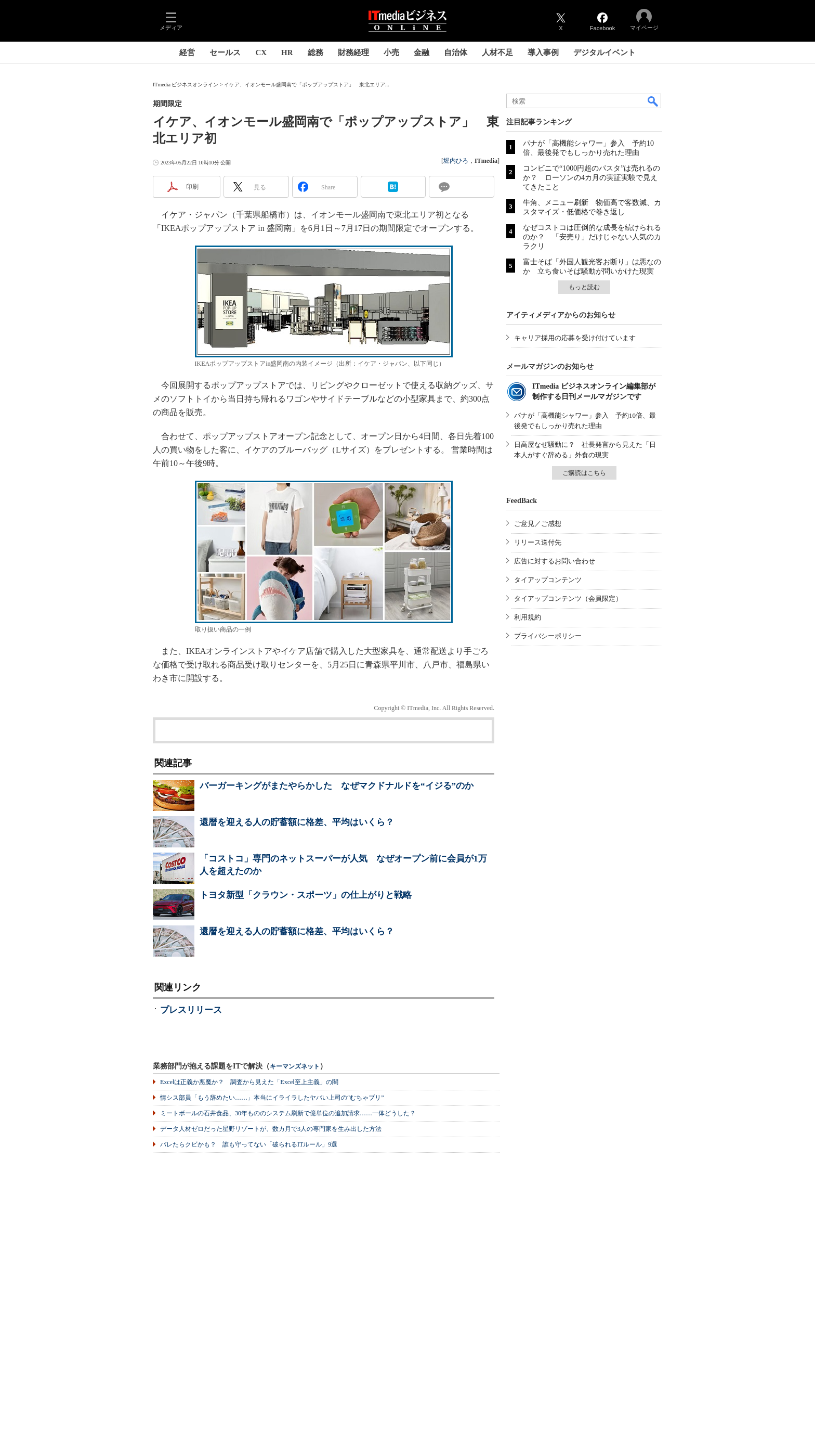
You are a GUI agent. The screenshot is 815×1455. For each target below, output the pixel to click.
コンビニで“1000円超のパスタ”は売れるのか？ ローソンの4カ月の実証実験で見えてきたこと (591, 177)
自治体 (455, 52)
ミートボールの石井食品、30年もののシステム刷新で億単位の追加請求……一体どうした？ (288, 1113)
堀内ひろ (455, 160)
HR (287, 52)
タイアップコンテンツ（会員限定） (568, 598)
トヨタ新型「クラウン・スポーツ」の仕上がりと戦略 (306, 895)
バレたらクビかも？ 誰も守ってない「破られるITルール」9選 (248, 1144)
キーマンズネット (295, 1066)
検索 (653, 101)
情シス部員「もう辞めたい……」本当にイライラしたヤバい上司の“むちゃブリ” (272, 1097)
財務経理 (353, 52)
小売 (391, 52)
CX (261, 52)
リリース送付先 (537, 542)
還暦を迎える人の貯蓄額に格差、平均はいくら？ (297, 822)
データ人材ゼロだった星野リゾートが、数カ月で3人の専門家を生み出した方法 (271, 1128)
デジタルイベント (604, 52)
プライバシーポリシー (548, 636)
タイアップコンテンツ (548, 580)
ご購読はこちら (584, 473)
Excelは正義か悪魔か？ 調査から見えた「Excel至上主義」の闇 (249, 1082)
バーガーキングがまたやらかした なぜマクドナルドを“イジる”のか (337, 786)
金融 (421, 52)
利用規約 (527, 617)
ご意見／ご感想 (537, 523)
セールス (225, 52)
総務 (315, 52)
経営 (187, 52)
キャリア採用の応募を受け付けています (575, 338)
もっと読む (584, 287)
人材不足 (497, 52)
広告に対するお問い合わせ (554, 561)
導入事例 (543, 52)
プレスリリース (191, 1010)
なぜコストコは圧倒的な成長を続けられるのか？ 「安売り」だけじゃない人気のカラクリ (592, 237)
